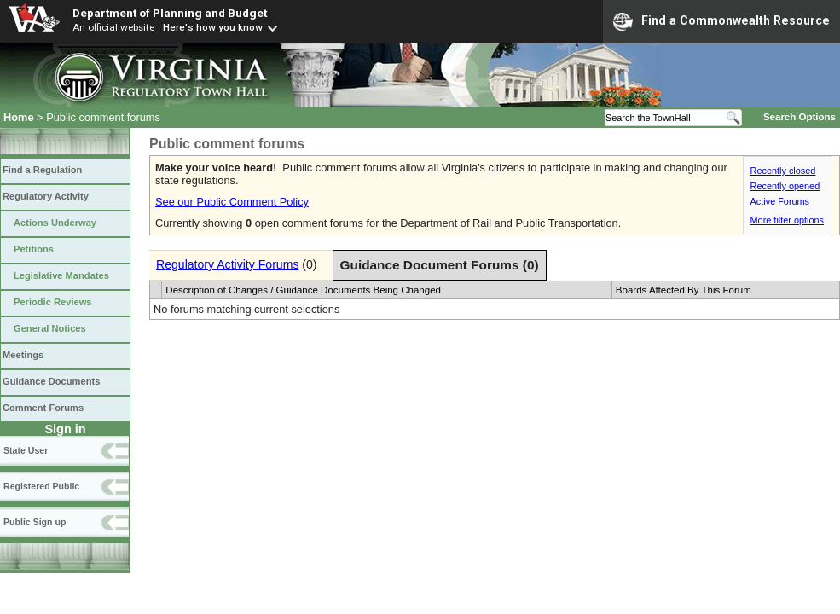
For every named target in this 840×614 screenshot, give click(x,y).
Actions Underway (55, 222)
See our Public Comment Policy (232, 201)
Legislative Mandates (61, 275)
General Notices (50, 328)
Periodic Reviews (53, 302)
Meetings (23, 355)
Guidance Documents (51, 381)
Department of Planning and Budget (169, 13)
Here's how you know (213, 27)
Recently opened (785, 186)
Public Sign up (34, 522)
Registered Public (41, 486)
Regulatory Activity (46, 196)
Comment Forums (43, 408)
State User (25, 450)
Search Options (799, 117)
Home (18, 117)
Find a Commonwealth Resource (721, 21)
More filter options (787, 220)
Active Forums (780, 201)
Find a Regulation (42, 170)
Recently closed (783, 170)
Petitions (34, 249)
